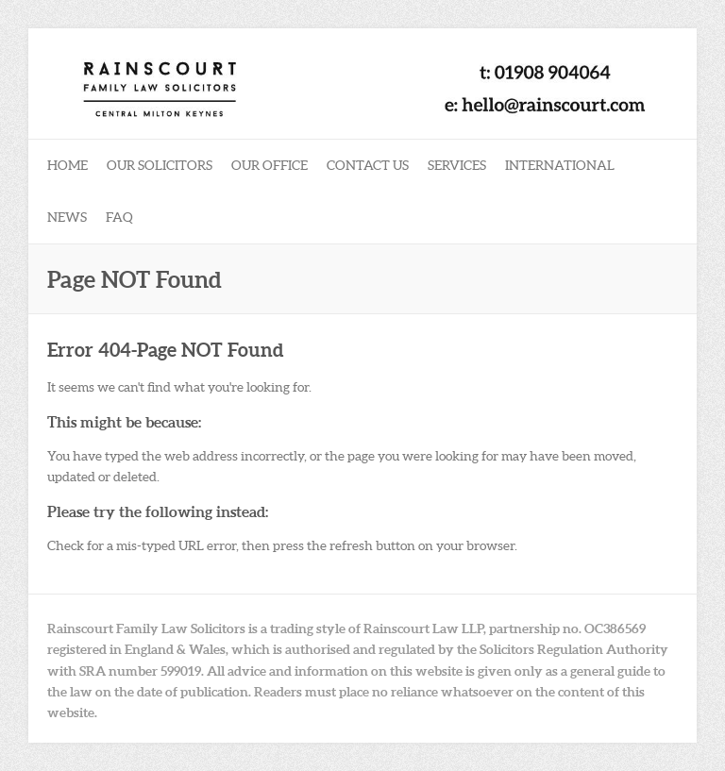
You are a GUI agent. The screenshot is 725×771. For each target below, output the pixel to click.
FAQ (119, 217)
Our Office (269, 165)
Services (457, 165)
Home (67, 165)
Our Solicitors (159, 165)
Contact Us (368, 165)
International (560, 165)
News (67, 217)
